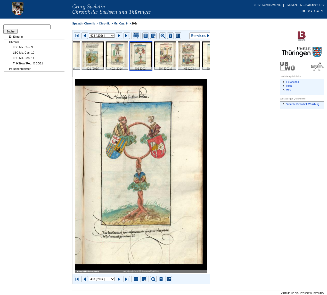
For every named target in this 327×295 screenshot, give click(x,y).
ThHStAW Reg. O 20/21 (28, 63)
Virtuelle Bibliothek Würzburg (302, 104)
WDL (289, 90)
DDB (289, 86)
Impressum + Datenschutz (305, 5)
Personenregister (20, 68)
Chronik (14, 42)
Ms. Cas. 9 (121, 23)
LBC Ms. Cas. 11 (23, 58)
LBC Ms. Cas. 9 (23, 47)
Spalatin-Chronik (83, 23)
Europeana (292, 82)
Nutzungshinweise (267, 5)
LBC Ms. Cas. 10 (23, 52)
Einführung (16, 36)
